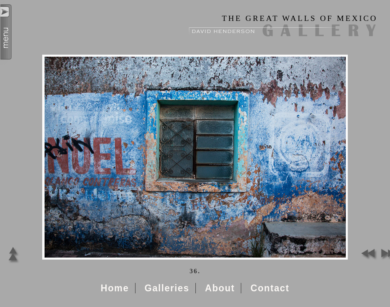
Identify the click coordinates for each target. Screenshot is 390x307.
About (220, 288)
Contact (269, 288)
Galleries (166, 288)
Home (115, 288)
